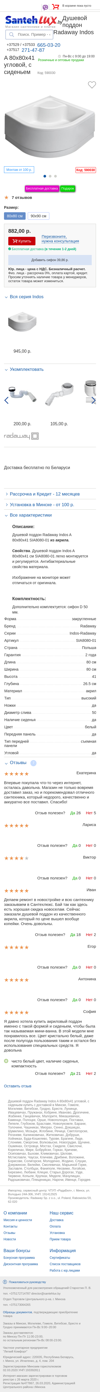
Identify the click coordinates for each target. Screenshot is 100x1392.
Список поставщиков (65, 1264)
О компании (15, 1213)
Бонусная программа (19, 1258)
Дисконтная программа (20, 1264)
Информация (63, 1250)
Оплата (55, 1226)
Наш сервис (61, 1213)
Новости (9, 1239)
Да (72, 813)
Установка (57, 1233)
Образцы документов (17, 1312)
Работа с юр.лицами (65, 1270)
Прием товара (60, 1239)
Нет (89, 813)
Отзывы (9, 1233)
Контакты (10, 1226)
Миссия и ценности (17, 1220)
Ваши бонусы (16, 1250)
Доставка (56, 1220)
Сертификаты (60, 1258)
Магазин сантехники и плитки (30, 26)
